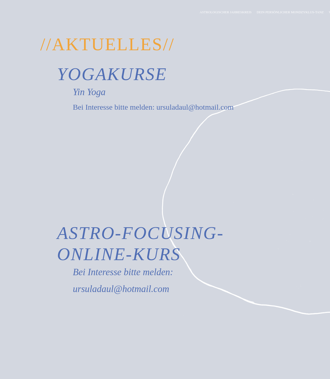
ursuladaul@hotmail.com (194, 107)
